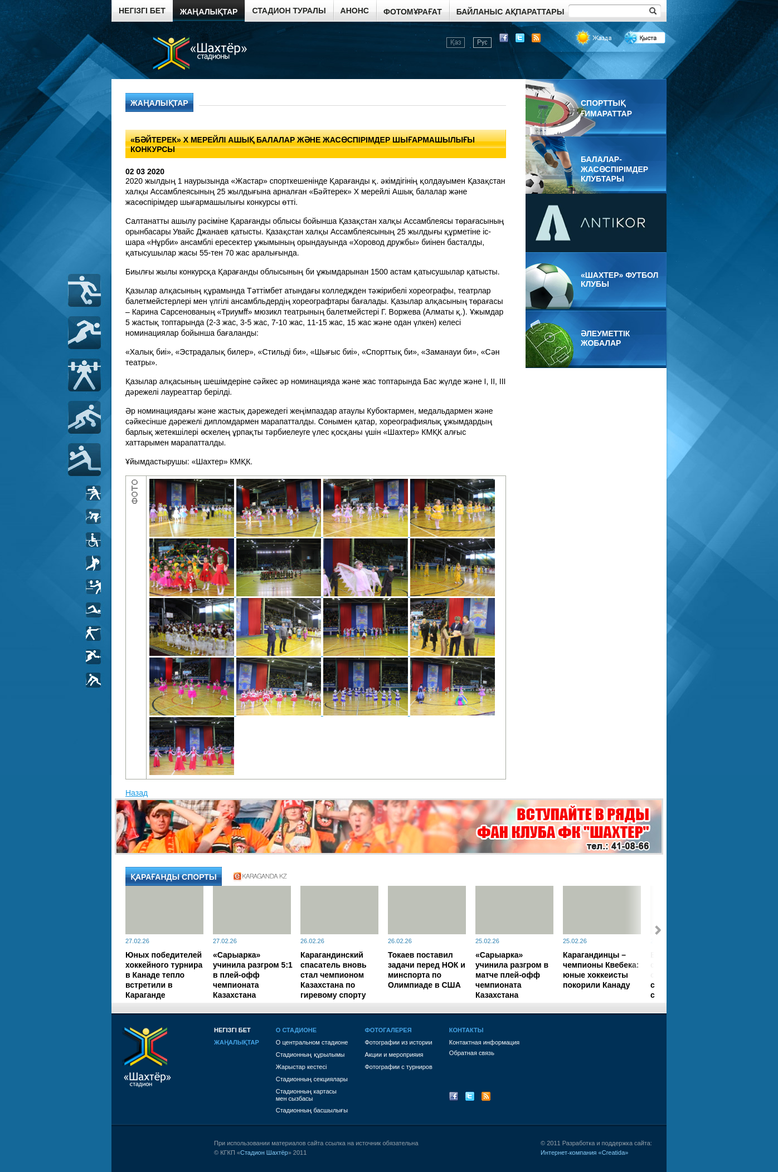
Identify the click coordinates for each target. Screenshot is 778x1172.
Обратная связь (471, 1053)
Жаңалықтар (209, 11)
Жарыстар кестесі (301, 1066)
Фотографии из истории (398, 1042)
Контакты (466, 1030)
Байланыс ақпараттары (510, 11)
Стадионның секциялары (312, 1079)
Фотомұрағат (412, 11)
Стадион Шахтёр (264, 1152)
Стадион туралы (288, 10)
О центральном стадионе (312, 1042)
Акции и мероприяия (393, 1054)
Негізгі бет (142, 10)
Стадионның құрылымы (310, 1054)
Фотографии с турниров (398, 1066)
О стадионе (296, 1030)
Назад (136, 792)
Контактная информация (484, 1042)
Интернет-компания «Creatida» (584, 1152)
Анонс (355, 10)
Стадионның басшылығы (312, 1110)
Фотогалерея (387, 1030)
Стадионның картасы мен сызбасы (306, 1095)
